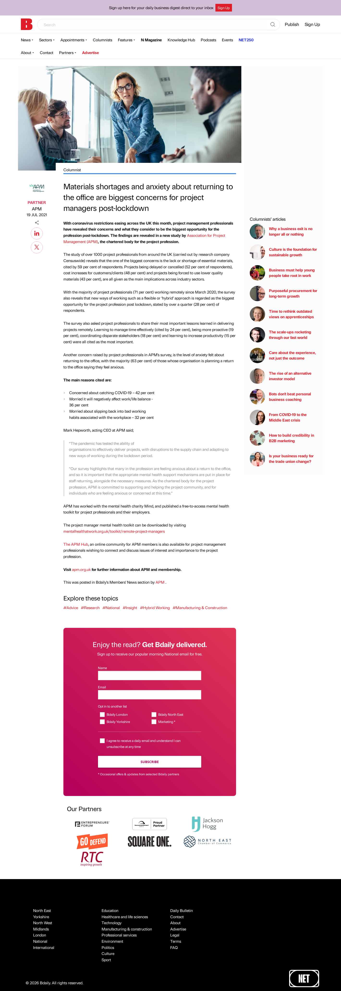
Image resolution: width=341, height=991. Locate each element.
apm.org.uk (81, 569)
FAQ (174, 947)
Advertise (90, 52)
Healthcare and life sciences (125, 916)
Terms (175, 941)
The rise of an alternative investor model (280, 376)
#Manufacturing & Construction (200, 607)
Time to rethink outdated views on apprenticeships (282, 314)
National (40, 941)
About (26, 52)
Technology (112, 922)
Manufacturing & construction (127, 928)
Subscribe (150, 761)
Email (102, 687)
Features (125, 39)
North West (42, 922)
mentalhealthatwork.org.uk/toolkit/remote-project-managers (114, 531)
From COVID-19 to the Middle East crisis (278, 417)
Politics (108, 947)
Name (102, 668)
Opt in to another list (112, 706)
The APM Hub (75, 544)
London (39, 934)
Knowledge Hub (181, 39)
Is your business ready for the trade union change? (282, 458)
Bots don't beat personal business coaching (280, 396)
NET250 (246, 39)
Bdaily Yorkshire (118, 721)
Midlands (41, 928)
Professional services (119, 934)
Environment (112, 941)
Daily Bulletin (181, 910)
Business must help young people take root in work (282, 273)
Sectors (45, 39)
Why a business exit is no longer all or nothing (281, 231)
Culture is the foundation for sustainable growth (283, 252)
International (43, 947)
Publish (292, 24)
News (25, 39)
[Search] (273, 25)
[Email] (149, 694)
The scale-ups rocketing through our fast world (280, 335)
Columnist (72, 169)
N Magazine (151, 39)
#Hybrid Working (155, 607)
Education (110, 910)
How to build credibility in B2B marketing (282, 438)
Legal (174, 934)
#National (111, 607)
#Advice (70, 607)
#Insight (130, 607)
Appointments (72, 39)
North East (42, 910)
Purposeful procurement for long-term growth (283, 293)
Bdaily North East (170, 714)
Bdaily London (117, 714)
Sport (106, 959)
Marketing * (166, 721)
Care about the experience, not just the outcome (283, 355)
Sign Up (224, 7)
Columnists (102, 39)
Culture (108, 953)
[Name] (149, 675)
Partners (66, 52)
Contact (46, 52)
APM (37, 208)
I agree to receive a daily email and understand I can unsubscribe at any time (144, 743)
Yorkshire (41, 916)
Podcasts (208, 39)
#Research (90, 607)
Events (227, 39)
